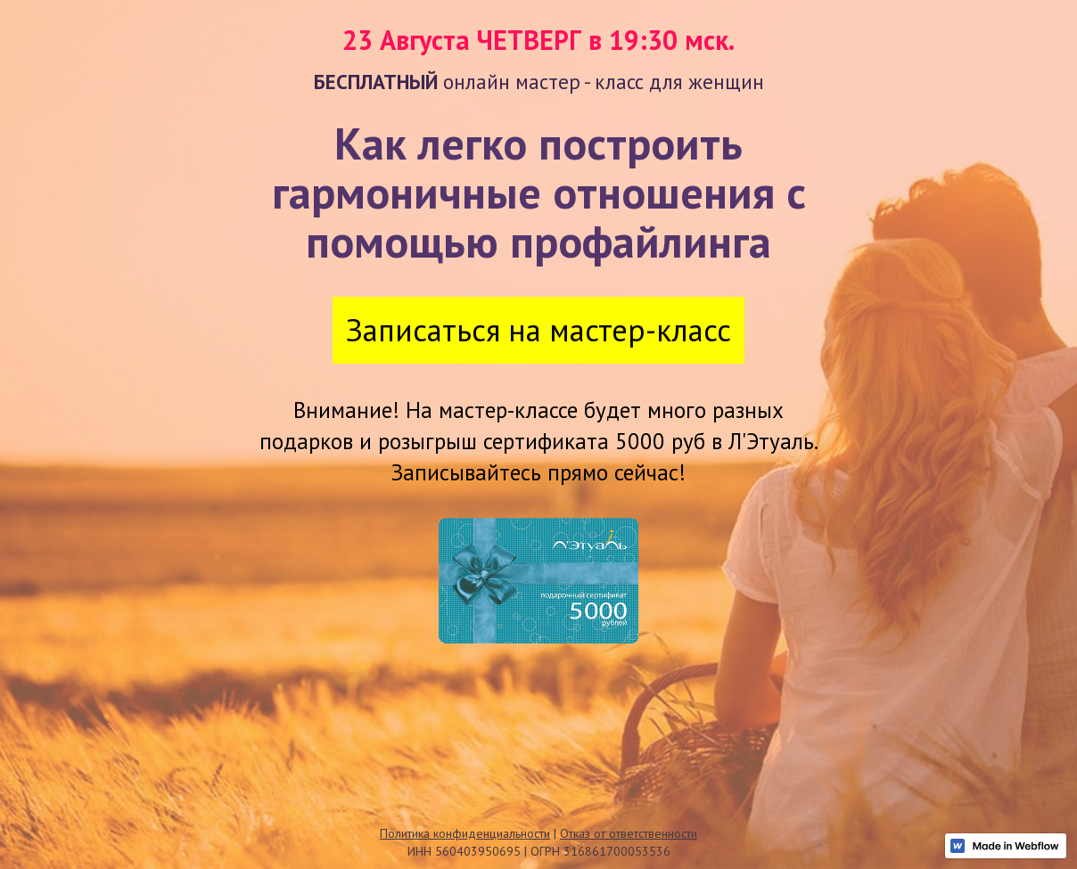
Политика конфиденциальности (465, 833)
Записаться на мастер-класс (538, 329)
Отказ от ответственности (628, 833)
